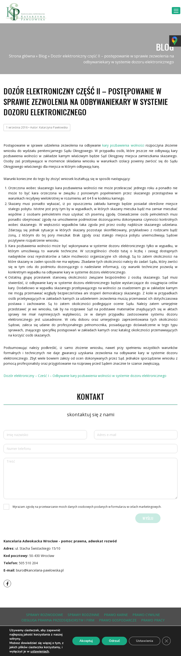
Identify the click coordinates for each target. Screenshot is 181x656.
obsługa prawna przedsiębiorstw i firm (57, 620)
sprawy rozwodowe (44, 614)
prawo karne (116, 614)
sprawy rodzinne (83, 614)
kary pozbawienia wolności (123, 145)
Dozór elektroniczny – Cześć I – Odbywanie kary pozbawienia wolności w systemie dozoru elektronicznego (85, 375)
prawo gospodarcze (117, 620)
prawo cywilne (146, 614)
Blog (43, 56)
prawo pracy (153, 620)
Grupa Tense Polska (163, 639)
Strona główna (22, 56)
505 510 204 (28, 563)
